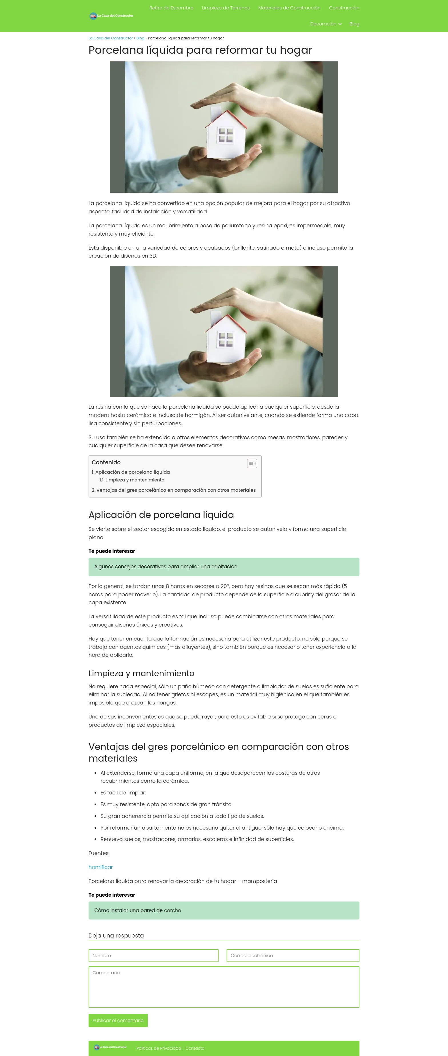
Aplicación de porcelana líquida (132, 472)
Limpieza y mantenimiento (134, 480)
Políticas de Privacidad (159, 1048)
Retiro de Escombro (171, 8)
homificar (101, 867)
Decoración (323, 24)
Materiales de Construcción (289, 8)
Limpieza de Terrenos (226, 8)
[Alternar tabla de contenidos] (249, 463)
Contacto (195, 1048)
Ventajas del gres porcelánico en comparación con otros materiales (176, 490)
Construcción (344, 8)
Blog (354, 24)
